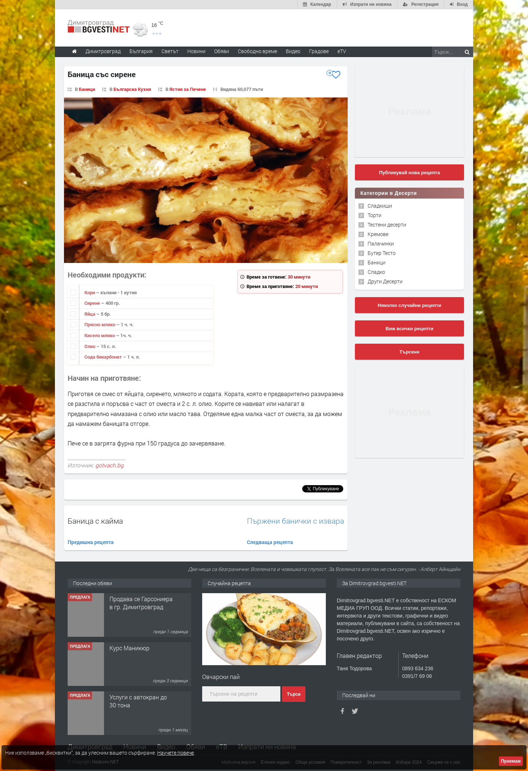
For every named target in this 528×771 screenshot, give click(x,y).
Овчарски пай (221, 676)
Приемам (511, 761)
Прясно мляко (100, 324)
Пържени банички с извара (295, 521)
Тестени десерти (387, 224)
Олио (90, 346)
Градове (319, 51)
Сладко (376, 271)
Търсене (410, 352)
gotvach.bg (109, 465)
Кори (90, 292)
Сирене (92, 303)
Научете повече (175, 752)
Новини (196, 51)
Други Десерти (385, 281)
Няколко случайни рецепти (409, 305)
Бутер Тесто (382, 252)
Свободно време (257, 51)
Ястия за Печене (187, 89)
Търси (293, 694)
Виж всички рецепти (409, 328)
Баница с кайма (95, 521)
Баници (87, 89)
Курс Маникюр (129, 648)
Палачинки (381, 243)
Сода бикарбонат (103, 356)
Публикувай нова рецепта (409, 172)
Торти (374, 215)
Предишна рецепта (91, 542)
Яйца (90, 314)
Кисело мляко (100, 335)
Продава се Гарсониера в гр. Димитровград (141, 603)
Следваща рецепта (270, 542)
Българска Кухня (132, 89)
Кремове (378, 234)
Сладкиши (380, 205)
